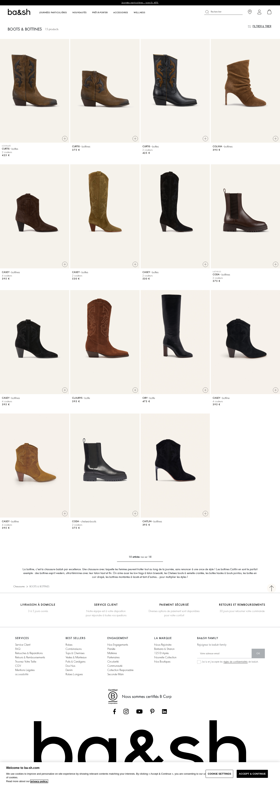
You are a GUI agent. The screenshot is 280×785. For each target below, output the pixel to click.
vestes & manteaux (76, 657)
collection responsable (120, 670)
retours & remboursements (30, 657)
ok (258, 653)
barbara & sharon (164, 649)
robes (69, 644)
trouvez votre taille (25, 661)
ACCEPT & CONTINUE (252, 773)
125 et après (161, 653)
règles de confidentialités (235, 662)
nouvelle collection (165, 657)
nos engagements (117, 644)
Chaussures (19, 586)
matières (112, 653)
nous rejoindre (162, 644)
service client (22, 644)
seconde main (115, 674)
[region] (140, 773)
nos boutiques (162, 661)
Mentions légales (25, 670)
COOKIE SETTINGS (219, 773)
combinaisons (74, 649)
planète (111, 649)
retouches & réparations (29, 653)
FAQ (17, 649)
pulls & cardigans (75, 661)
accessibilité (21, 674)
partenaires (113, 657)
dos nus (70, 665)
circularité (113, 661)
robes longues (74, 674)
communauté (114, 665)
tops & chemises (75, 653)
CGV (18, 665)
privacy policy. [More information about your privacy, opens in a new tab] (39, 781)
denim (69, 670)
